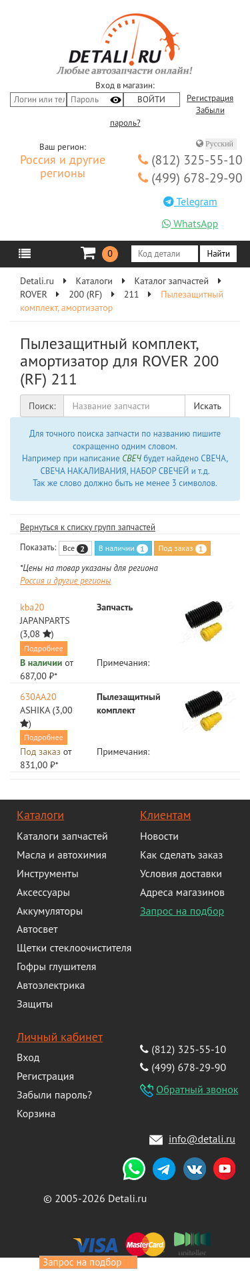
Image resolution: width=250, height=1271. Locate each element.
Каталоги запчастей (62, 835)
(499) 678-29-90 (190, 177)
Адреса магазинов (182, 892)
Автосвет (37, 928)
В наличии (123, 548)
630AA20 (38, 697)
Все (75, 548)
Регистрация (210, 98)
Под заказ (182, 548)
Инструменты (48, 873)
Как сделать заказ (181, 854)
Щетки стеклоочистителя (74, 947)
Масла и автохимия (62, 854)
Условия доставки (181, 873)
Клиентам (165, 814)
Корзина (36, 1113)
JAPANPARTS (45, 620)
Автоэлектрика (51, 985)
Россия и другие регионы (62, 167)
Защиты (35, 1003)
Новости (159, 835)
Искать (207, 406)
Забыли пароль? (54, 1094)
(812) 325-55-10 (190, 159)
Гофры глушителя (56, 966)
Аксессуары (43, 892)
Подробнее (43, 648)
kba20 (32, 607)
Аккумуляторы (50, 910)
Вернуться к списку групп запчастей (87, 527)
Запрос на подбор (182, 910)
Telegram (190, 201)
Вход (28, 1057)
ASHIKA (35, 710)
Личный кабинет (60, 1036)
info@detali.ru (202, 1138)
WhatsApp (190, 223)
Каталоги (40, 814)
